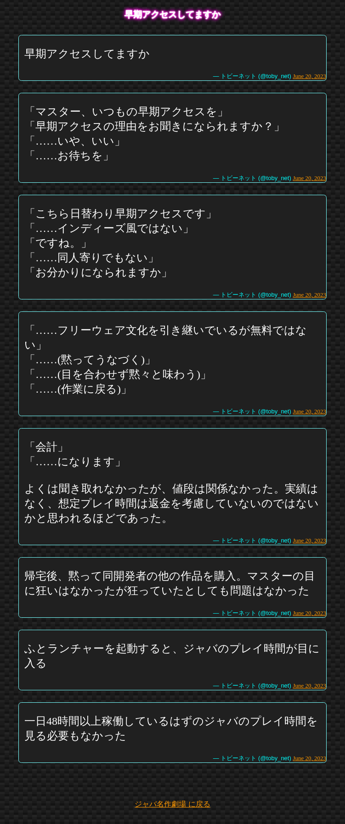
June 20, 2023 (309, 76)
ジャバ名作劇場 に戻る (172, 804)
